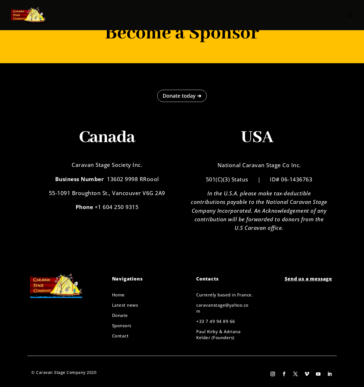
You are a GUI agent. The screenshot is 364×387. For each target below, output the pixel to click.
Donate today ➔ (182, 95)
